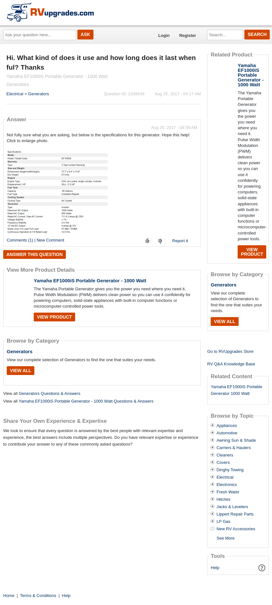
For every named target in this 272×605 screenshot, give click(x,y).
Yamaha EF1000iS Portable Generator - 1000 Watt (90, 280)
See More (225, 538)
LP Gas (223, 521)
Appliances (226, 425)
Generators (38, 93)
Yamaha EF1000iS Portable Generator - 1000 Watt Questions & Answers (86, 401)
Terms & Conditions (38, 595)
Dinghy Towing (229, 470)
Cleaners (224, 455)
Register (187, 35)
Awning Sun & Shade (236, 440)
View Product (54, 317)
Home (8, 595)
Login (164, 35)
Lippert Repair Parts (235, 514)
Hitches (223, 499)
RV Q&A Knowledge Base (231, 364)
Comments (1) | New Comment (35, 240)
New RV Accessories (235, 529)
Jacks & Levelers (232, 507)
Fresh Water (227, 492)
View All (20, 370)
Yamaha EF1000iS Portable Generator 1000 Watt (236, 390)
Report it (180, 241)
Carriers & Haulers (233, 448)
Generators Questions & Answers (49, 393)
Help (215, 567)
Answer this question (34, 254)
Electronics (226, 484)
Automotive (226, 433)
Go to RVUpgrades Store (230, 351)
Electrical (14, 93)
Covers (223, 462)
